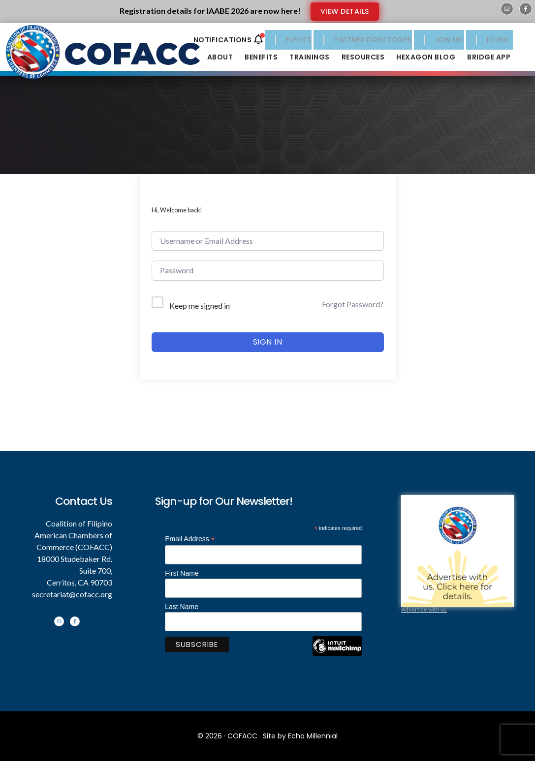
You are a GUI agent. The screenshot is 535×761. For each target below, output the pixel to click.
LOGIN (497, 40)
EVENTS (299, 40)
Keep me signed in (199, 305)
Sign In (268, 342)
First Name (181, 573)
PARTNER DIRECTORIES (373, 40)
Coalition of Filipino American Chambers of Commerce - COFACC (109, 55)
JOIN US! (449, 40)
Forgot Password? (352, 304)
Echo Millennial (313, 736)
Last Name (181, 607)
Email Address (190, 539)
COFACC (242, 736)
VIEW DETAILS (344, 11)
